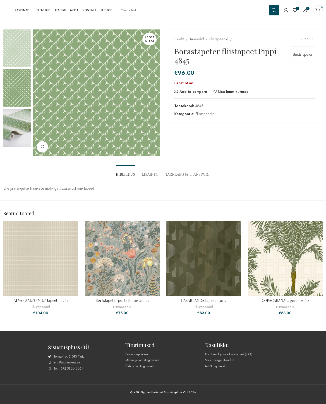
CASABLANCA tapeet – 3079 (204, 300)
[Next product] (312, 39)
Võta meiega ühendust (219, 360)
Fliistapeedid (218, 39)
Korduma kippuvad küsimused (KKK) (228, 354)
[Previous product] (301, 39)
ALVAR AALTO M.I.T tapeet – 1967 (41, 300)
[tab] (125, 172)
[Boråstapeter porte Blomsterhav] (122, 258)
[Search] (198, 10)
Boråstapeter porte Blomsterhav (122, 300)
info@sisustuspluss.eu (66, 362)
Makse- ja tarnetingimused (142, 360)
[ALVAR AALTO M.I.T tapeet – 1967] (40, 258)
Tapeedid (196, 39)
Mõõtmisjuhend (215, 366)
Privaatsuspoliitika (136, 354)
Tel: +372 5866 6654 (68, 368)
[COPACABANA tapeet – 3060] (285, 258)
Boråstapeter (302, 54)
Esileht (179, 39)
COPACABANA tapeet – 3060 (285, 300)
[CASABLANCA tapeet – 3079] (203, 258)
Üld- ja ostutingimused (139, 366)
